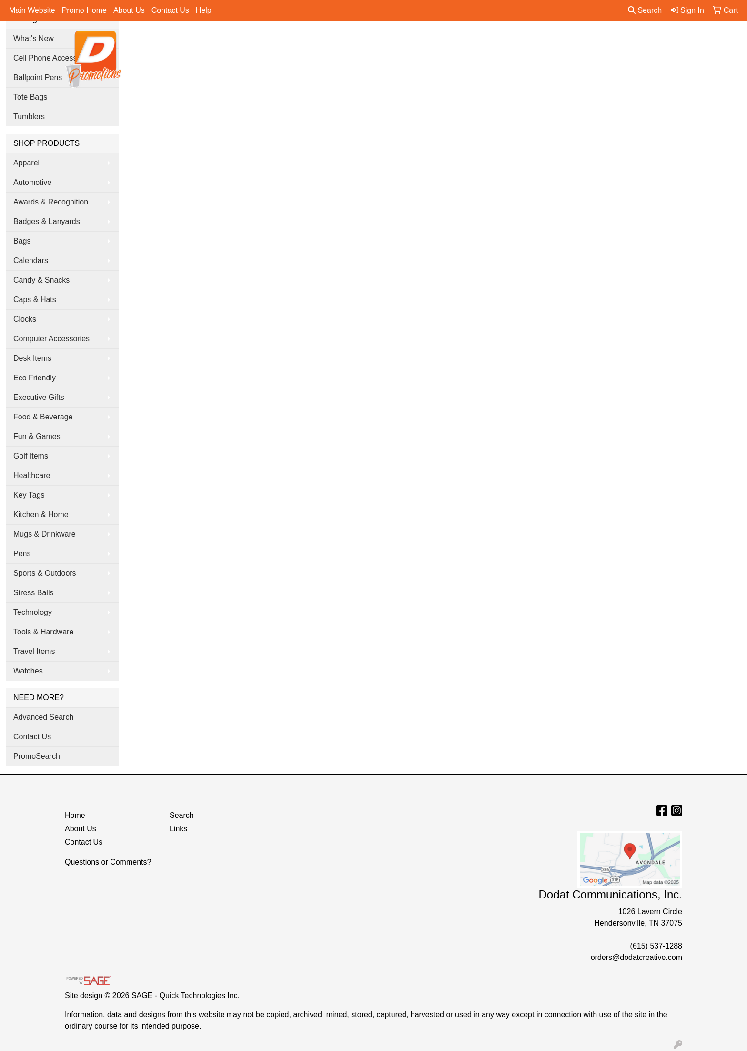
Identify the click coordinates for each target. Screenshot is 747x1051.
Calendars (30, 260)
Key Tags (29, 495)
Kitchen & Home (41, 514)
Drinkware (407, 42)
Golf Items (30, 456)
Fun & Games (37, 436)
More (602, 42)
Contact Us (170, 10)
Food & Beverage (43, 417)
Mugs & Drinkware (44, 534)
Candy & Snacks (41, 280)
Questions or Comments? (108, 862)
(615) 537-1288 (656, 946)
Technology (32, 612)
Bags (365, 42)
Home (75, 815)
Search (645, 10)
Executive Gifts (38, 397)
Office (450, 42)
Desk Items (32, 358)
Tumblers (29, 116)
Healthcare (31, 475)
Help (204, 10)
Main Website (32, 10)
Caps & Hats (34, 300)
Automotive (32, 182)
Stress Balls (33, 593)
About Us (129, 10)
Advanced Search (43, 717)
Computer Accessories (51, 339)
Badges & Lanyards (46, 221)
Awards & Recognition (50, 202)
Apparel (327, 42)
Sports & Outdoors (44, 573)
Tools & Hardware (43, 632)
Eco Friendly (34, 378)
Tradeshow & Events (510, 42)
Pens (569, 42)
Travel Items (34, 651)
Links (178, 829)
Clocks (24, 319)
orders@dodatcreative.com (636, 957)
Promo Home (84, 10)
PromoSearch (36, 756)
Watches (28, 671)
